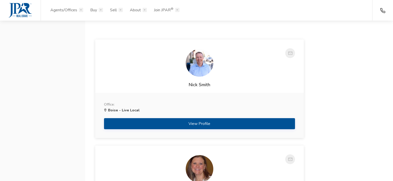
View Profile (141, 145)
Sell (113, 10)
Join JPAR (163, 10)
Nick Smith (140, 95)
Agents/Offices (63, 10)
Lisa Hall (239, 85)
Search (43, 165)
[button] (42, 48)
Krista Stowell (337, 95)
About (135, 10)
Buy (93, 10)
